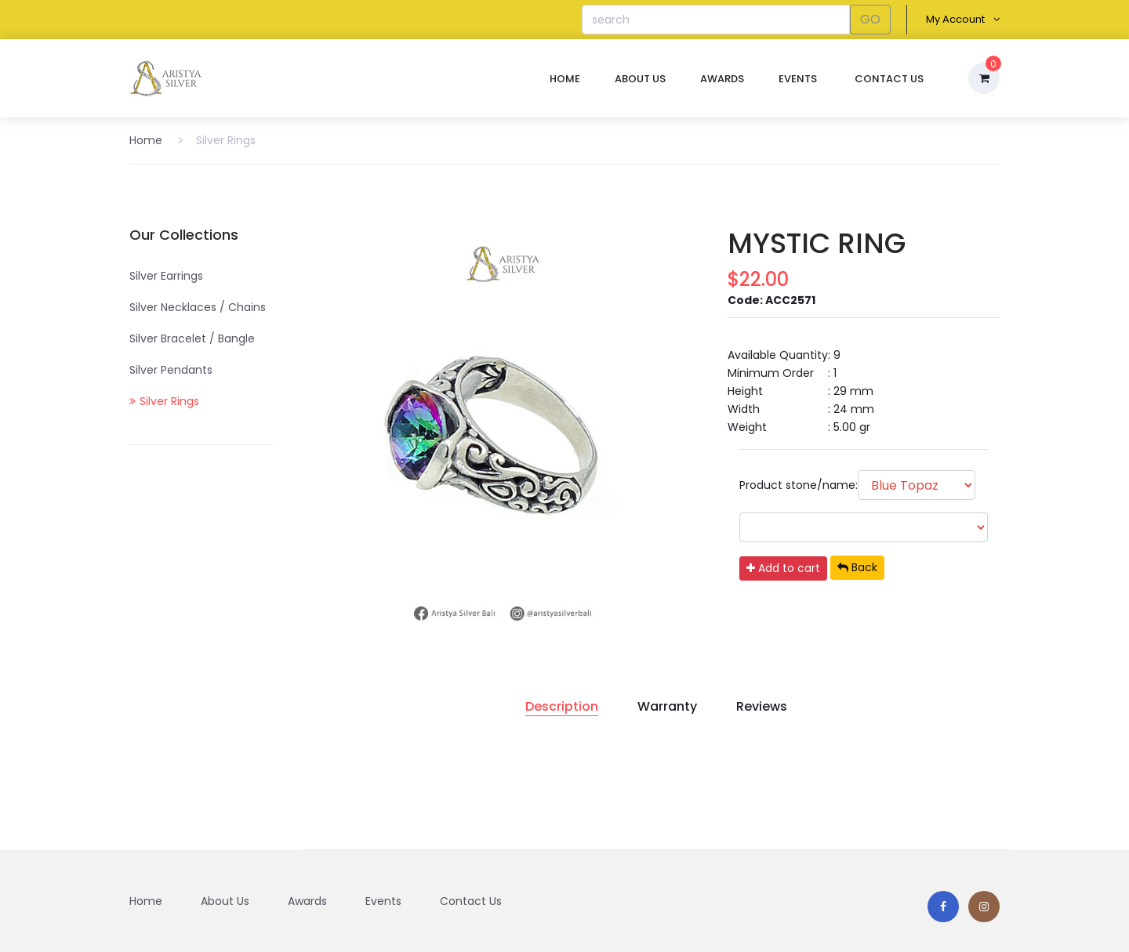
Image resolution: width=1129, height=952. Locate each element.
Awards (722, 78)
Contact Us (889, 78)
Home (565, 78)
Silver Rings (217, 140)
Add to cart (783, 568)
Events (798, 78)
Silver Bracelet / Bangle (192, 338)
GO (870, 19)
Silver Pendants (170, 370)
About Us (640, 78)
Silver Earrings (166, 276)
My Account (963, 19)
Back (857, 567)
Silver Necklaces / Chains (197, 307)
